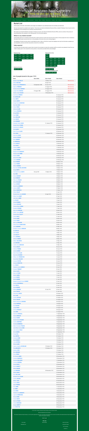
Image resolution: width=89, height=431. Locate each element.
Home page (23, 422)
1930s (27, 56)
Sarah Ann (17, 313)
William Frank (17, 196)
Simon (16, 354)
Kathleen (16, 350)
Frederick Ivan (18, 392)
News (40, 20)
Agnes (16, 384)
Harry (15, 386)
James (16, 159)
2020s (55, 65)
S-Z (20, 69)
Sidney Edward (19, 224)
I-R (17, 69)
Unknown (16, 109)
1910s (19, 56)
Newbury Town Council (51, 414)
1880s (27, 54)
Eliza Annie (17, 255)
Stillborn (17, 240)
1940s (31, 56)
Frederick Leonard (19, 267)
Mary (15, 98)
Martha (16, 279)
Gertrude (17, 309)
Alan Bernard (17, 94)
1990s (31, 58)
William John (18, 257)
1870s (23, 54)
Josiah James (18, 244)
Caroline (16, 101)
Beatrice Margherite (19, 301)
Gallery (43, 20)
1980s (27, 58)
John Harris (17, 198)
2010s (19, 60)
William (17, 82)
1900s (15, 56)
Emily (16, 129)
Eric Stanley (17, 356)
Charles (17, 204)
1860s (19, 54)
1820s (47, 54)
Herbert (16, 107)
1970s (23, 58)
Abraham (17, 137)
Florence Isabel (17, 153)
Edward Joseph (18, 80)
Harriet (16, 287)
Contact (60, 20)
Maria (16, 139)
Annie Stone (17, 135)
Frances (16, 396)
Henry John (17, 210)
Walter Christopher (19, 325)
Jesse (15, 311)
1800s (47, 58)
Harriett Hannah (18, 319)
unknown (16, 188)
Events (53, 20)
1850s (15, 54)
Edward (17, 176)
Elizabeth (17, 208)
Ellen (16, 143)
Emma (16, 236)
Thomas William (18, 206)
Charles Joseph (18, 92)
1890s (31, 54)
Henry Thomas (17, 131)
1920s (23, 56)
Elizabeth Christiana (19, 228)
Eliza (16, 96)
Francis (16, 184)
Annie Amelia (17, 157)
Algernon (17, 86)
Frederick (16, 147)
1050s (47, 56)
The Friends (18, 20)
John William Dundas (18, 327)
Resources (48, 20)
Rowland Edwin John (19, 194)
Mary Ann (16, 273)
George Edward (18, 125)
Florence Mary (18, 214)
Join (56, 20)
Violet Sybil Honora (18, 171)
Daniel (16, 161)
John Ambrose (17, 330)
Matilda (16, 155)
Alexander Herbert (18, 123)
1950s (15, 58)
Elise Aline (19, 167)
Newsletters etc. (23, 424)
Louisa (16, 163)
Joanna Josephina (19, 346)
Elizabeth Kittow (18, 376)
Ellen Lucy (17, 222)
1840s (63, 58)
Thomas (17, 111)
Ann (16, 141)
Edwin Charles (17, 252)
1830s (59, 58)
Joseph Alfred (18, 90)
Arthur (17, 182)
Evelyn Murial (17, 293)
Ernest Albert (18, 259)
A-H (15, 69)
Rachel (16, 366)
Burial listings (44, 422)
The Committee (65, 426)
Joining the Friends (65, 424)
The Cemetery (30, 20)
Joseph (16, 149)
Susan (16, 117)
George (16, 113)
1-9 (46, 72)
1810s (51, 58)
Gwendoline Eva (18, 127)
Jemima (16, 250)
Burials (36, 20)
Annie (16, 277)
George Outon (18, 103)
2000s (15, 60)
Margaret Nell (18, 151)
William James (18, 212)
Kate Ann (16, 400)
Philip (16, 348)
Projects (24, 20)
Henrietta (17, 323)
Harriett (16, 202)
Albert (16, 232)
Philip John (17, 180)
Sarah (16, 115)
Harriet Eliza (18, 186)
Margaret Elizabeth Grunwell (20, 281)
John (16, 121)
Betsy (15, 295)
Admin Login (44, 418)
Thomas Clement (19, 88)
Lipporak (18, 394)
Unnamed (17, 261)
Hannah (16, 220)
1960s (19, 58)
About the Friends (65, 422)
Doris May (16, 105)
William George (19, 84)
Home (14, 20)
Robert (15, 133)
